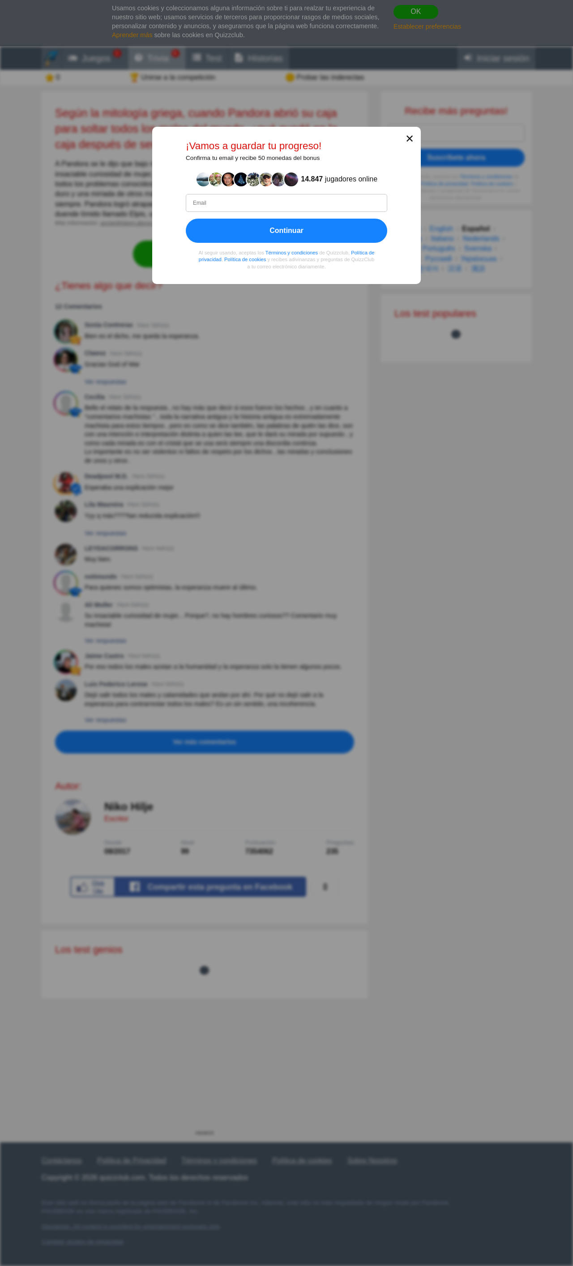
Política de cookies (245, 259)
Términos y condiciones (291, 252)
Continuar (286, 230)
